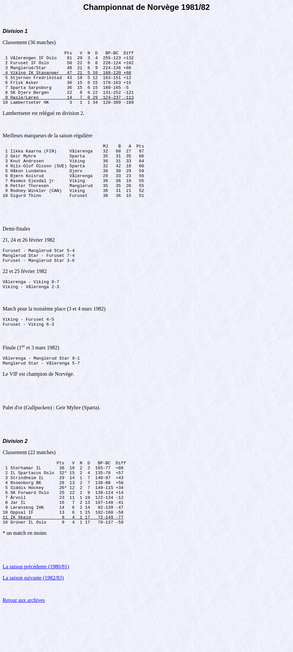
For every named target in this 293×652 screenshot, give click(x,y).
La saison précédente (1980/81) (36, 610)
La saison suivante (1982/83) (33, 621)
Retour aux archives (24, 643)
